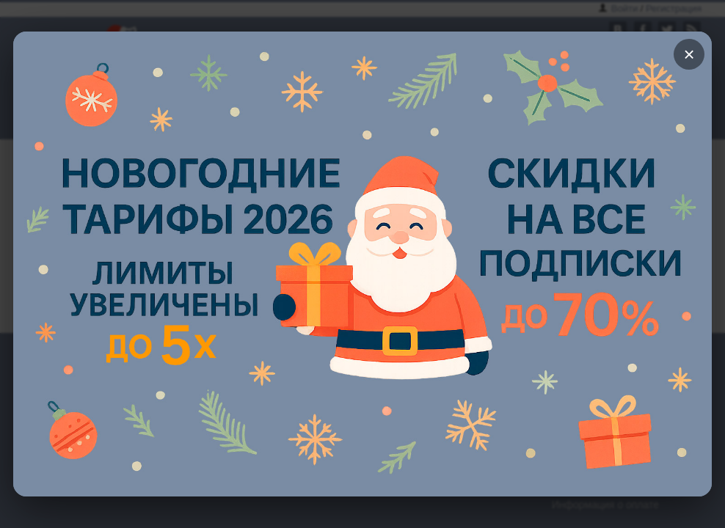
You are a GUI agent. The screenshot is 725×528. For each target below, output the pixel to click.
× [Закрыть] (688, 54)
